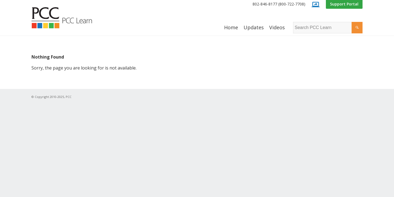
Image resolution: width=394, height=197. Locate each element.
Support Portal (344, 4)
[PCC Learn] (67, 18)
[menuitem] (278, 4)
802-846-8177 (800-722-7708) (279, 4)
